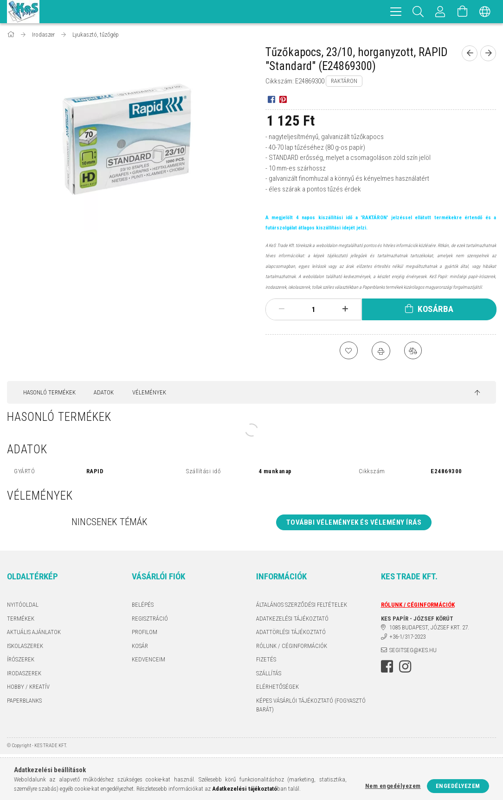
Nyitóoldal (23, 604)
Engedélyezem (458, 785)
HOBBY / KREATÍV (28, 686)
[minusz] (281, 309)
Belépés (143, 604)
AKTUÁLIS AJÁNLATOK (34, 632)
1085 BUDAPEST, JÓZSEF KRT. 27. (429, 627)
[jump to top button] (477, 393)
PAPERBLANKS (24, 700)
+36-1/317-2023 (407, 636)
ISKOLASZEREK (25, 645)
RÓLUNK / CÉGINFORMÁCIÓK (291, 645)
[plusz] (345, 309)
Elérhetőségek (277, 686)
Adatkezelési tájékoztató (292, 618)
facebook (387, 666)
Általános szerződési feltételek (301, 604)
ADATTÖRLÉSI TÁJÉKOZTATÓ (291, 632)
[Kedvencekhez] (348, 351)
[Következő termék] (488, 53)
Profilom (144, 632)
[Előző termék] (469, 53)
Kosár (140, 645)
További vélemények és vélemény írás (354, 522)
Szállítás (268, 673)
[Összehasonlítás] (413, 351)
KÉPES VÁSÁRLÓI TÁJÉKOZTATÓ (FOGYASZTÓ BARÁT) (311, 705)
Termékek (20, 618)
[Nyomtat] (381, 351)
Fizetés (266, 659)
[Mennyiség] (313, 310)
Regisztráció (150, 618)
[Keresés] (418, 11)
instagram (405, 666)
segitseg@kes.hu (413, 650)
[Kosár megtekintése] (462, 11)
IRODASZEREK (24, 673)
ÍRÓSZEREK (20, 659)
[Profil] (440, 11)
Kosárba (436, 309)
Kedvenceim (148, 659)
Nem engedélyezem (393, 785)
